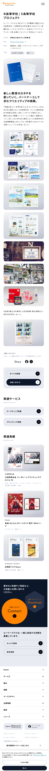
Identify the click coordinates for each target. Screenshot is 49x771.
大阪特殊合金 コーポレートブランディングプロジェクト (23, 478)
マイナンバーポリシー (31, 733)
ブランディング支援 (24, 422)
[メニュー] (43, 4)
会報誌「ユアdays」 (13, 567)
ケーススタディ (9, 696)
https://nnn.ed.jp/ (18, 42)
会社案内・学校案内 (17, 53)
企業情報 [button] (7, 703)
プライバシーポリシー (10, 733)
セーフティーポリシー (10, 737)
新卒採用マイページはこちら (18, 746)
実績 (5, 689)
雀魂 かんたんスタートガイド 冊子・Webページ (23, 524)
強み (5, 683)
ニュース (7, 716)
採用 (5, 710)
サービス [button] (7, 676)
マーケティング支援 (24, 411)
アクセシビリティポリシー (32, 737)
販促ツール (30, 53)
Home (6, 669)
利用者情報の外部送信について (13, 741)
